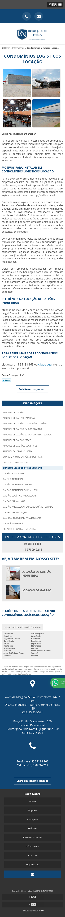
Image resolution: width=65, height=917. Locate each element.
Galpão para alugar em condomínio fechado (28, 506)
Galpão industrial (13, 479)
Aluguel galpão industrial (18, 451)
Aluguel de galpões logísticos (20, 445)
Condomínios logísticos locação (22, 467)
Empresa (32, 810)
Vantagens (32, 819)
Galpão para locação (15, 512)
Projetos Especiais (32, 837)
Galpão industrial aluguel (18, 484)
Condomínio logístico (15, 462)
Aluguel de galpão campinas (19, 418)
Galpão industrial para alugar (20, 490)
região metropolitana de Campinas (23, 627)
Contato (32, 855)
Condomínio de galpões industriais (22, 456)
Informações (32, 403)
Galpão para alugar (14, 501)
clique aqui (45, 364)
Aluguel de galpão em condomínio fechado (27, 434)
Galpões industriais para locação (22, 517)
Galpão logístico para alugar (19, 495)
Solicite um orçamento (32, 389)
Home (32, 801)
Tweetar (6, 380)
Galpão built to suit (14, 473)
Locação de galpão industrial (20, 529)
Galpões (32, 828)
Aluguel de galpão (13, 412)
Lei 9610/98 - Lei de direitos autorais (16, 674)
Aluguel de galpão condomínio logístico (26, 423)
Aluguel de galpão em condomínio (22, 429)
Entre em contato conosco (32, 780)
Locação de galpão (13, 523)
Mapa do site (32, 864)
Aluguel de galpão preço (17, 440)
